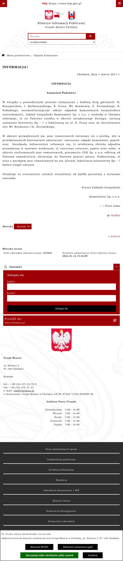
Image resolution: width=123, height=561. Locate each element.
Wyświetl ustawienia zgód (78, 547)
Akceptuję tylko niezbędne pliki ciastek (49, 555)
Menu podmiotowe (18, 55)
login (11, 281)
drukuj (115, 215)
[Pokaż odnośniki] (3, 3)
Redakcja (61, 480)
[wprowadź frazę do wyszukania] (57, 36)
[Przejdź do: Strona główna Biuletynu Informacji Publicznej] (3, 55)
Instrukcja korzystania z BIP (62, 490)
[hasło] (61, 298)
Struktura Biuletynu (61, 469)
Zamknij (93, 555)
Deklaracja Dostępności (61, 511)
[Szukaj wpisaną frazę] (90, 36)
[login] (61, 286)
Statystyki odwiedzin (61, 521)
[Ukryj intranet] (116, 267)
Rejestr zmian (61, 500)
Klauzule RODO (39, 547)
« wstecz (114, 236)
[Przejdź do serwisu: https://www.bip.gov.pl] (61, 3)
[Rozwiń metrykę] (23, 226)
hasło (11, 293)
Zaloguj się (61, 308)
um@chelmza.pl (24, 390)
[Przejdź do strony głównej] (62, 20)
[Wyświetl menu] (119, 3)
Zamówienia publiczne (61, 459)
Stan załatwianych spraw (61, 449)
